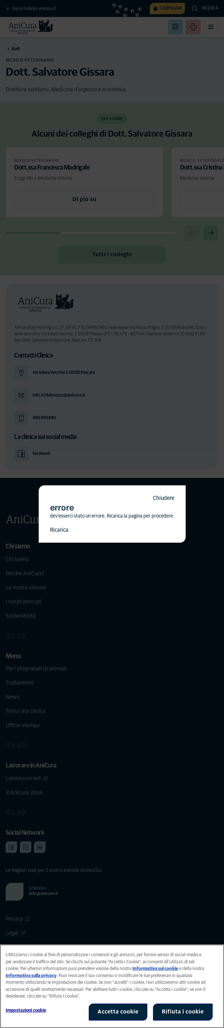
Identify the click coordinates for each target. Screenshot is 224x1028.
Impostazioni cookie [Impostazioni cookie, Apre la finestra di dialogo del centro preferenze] (26, 1010)
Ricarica (59, 530)
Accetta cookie (118, 1012)
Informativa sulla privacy (31, 975)
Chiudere (163, 498)
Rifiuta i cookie (183, 1012)
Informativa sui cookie (155, 968)
